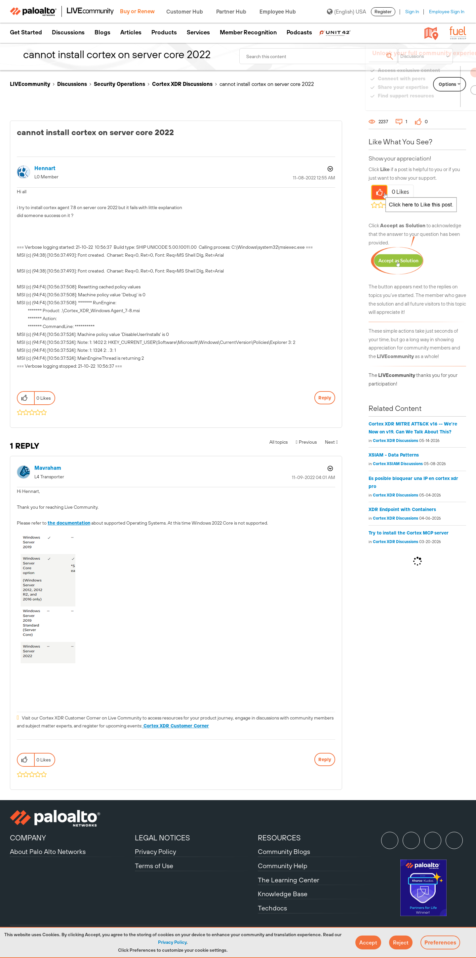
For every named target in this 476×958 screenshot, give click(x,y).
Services (198, 32)
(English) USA (346, 11)
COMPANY (28, 837)
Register (383, 11)
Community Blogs (284, 851)
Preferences (440, 942)
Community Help (282, 865)
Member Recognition (248, 32)
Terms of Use (154, 865)
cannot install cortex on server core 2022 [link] (266, 84)
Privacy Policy (172, 942)
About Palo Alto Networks (48, 851)
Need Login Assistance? (436, 102)
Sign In (412, 11)
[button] (368, 942)
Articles (130, 32)
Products (164, 32)
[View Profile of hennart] (45, 168)
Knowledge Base (282, 894)
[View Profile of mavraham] (47, 467)
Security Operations (119, 84)
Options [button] (329, 169)
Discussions (68, 32)
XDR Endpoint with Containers (402, 509)
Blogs (102, 32)
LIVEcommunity (30, 84)
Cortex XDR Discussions (182, 84)
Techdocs (272, 908)
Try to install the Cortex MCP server (409, 532)
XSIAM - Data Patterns (394, 455)
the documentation (69, 523)
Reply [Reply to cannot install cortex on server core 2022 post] (324, 397)
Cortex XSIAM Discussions (398, 463)
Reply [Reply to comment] (324, 759)
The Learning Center (288, 880)
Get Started (26, 32)
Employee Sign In (446, 11)
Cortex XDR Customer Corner (175, 725)
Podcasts (299, 32)
